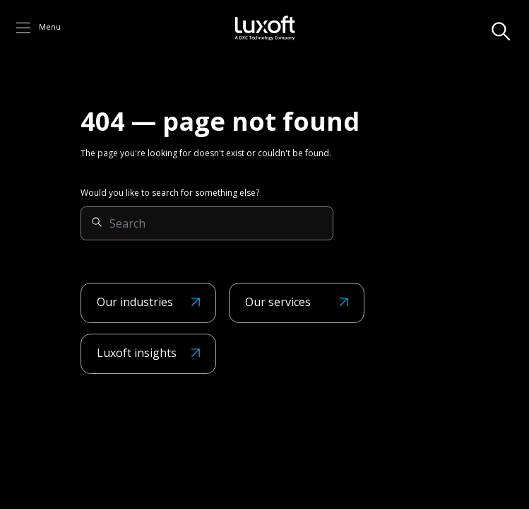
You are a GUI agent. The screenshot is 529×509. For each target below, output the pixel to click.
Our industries (135, 302)
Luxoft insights (137, 353)
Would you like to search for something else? (170, 193)
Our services (278, 302)
